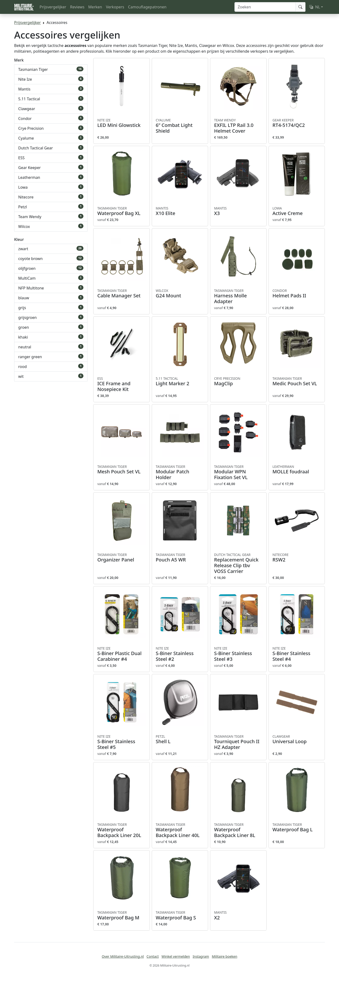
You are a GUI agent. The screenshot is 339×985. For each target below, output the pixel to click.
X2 (238, 915)
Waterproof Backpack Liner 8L (238, 830)
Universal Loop (297, 739)
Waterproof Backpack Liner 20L (121, 830)
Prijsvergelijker (53, 7)
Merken (95, 7)
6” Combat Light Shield (180, 126)
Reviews (77, 7)
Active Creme (297, 211)
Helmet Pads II (297, 293)
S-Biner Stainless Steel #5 (121, 742)
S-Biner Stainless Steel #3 (238, 654)
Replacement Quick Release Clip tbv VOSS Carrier (238, 563)
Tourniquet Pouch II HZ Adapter (238, 742)
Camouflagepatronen (147, 7)
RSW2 (297, 557)
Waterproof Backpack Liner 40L (180, 830)
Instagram (201, 956)
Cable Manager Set (121, 293)
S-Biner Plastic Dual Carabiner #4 (121, 654)
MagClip (238, 381)
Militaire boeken (224, 956)
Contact (152, 956)
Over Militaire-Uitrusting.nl (123, 956)
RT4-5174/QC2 (297, 123)
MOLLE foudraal (297, 469)
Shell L (180, 739)
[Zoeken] (265, 7)
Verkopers (115, 7)
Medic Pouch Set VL (297, 381)
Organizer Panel (121, 557)
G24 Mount (180, 293)
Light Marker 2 (180, 381)
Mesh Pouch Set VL (121, 469)
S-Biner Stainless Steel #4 (297, 654)
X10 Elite (180, 211)
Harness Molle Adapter (238, 296)
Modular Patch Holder (180, 472)
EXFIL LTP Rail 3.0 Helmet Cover (238, 126)
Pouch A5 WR (180, 557)
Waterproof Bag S (180, 915)
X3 (238, 211)
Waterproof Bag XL (121, 211)
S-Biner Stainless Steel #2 (180, 654)
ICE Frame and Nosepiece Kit (121, 384)
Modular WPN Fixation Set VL (238, 472)
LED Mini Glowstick (121, 123)
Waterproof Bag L (297, 827)
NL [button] (314, 7)
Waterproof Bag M (121, 915)
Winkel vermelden (176, 956)
